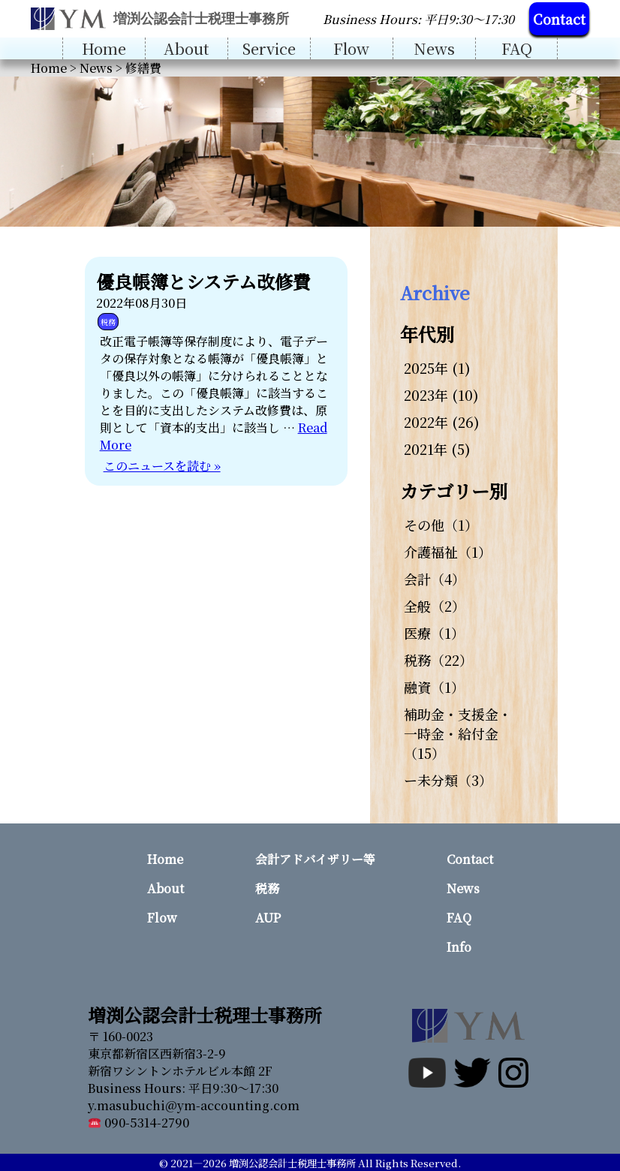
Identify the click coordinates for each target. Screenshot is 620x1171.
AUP (268, 917)
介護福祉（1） (448, 551)
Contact (559, 19)
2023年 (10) (441, 395)
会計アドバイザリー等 (315, 859)
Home (104, 48)
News (434, 48)
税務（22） (438, 660)
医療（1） (434, 633)
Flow (351, 48)
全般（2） (434, 606)
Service (269, 48)
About (186, 48)
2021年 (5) (437, 449)
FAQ (516, 48)
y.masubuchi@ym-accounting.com (193, 1105)
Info (459, 947)
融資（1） (434, 687)
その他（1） (441, 524)
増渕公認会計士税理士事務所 (292, 1163)
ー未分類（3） (448, 780)
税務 (108, 321)
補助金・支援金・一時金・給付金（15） (458, 733)
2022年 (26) (442, 422)
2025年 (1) (437, 368)
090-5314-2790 (139, 1122)
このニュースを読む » (162, 465)
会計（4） (434, 579)
